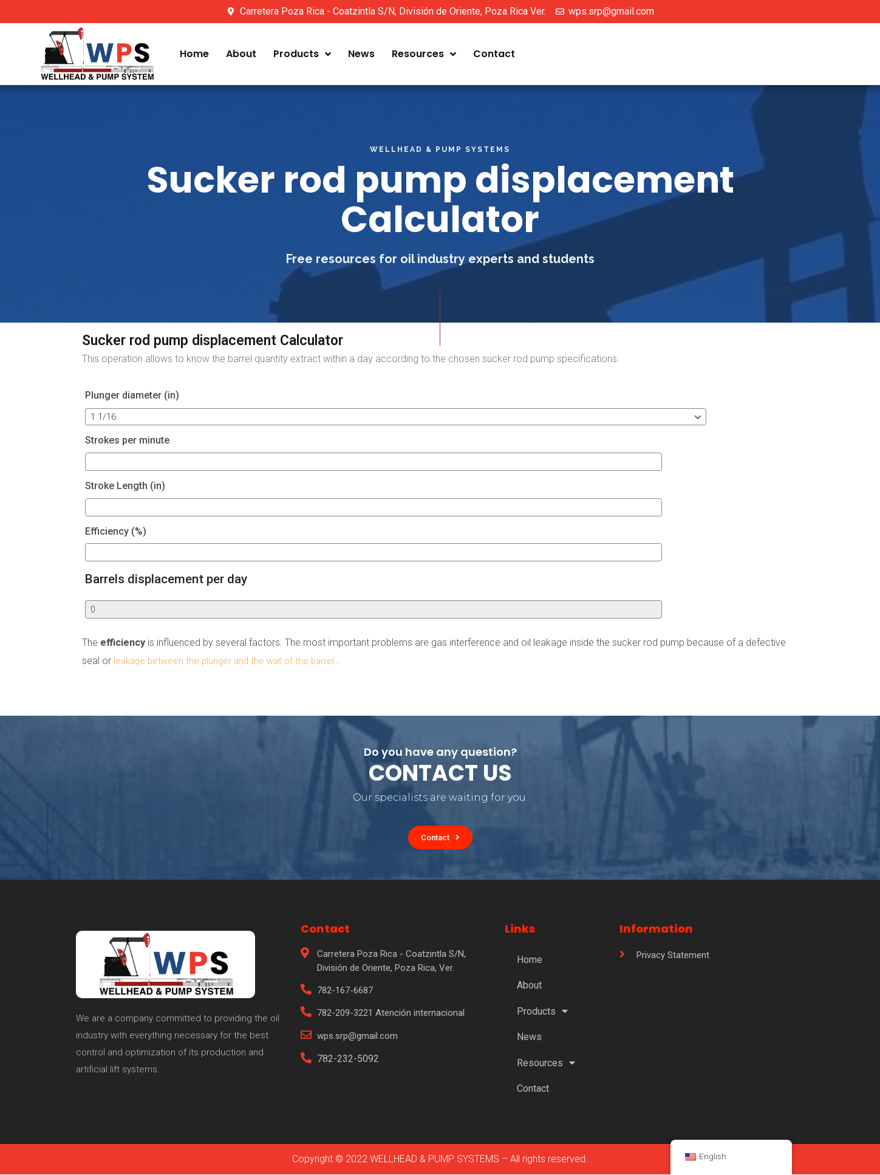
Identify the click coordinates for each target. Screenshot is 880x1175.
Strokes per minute (127, 440)
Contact (494, 54)
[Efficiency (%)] (174, 552)
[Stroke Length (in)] (174, 507)
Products (302, 54)
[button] (440, 838)
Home (194, 54)
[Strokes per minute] (174, 462)
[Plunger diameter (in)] (262, 416)
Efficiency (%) (115, 531)
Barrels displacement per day (166, 579)
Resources (424, 54)
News (361, 54)
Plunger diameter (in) (132, 395)
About (241, 54)
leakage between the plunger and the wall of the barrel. (228, 660)
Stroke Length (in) (125, 486)
